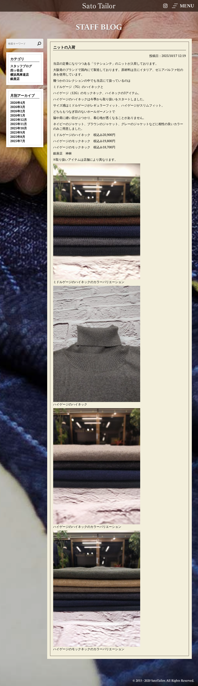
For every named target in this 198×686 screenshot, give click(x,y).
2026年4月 (17, 102)
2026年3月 (17, 107)
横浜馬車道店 (19, 74)
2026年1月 (17, 115)
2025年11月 (18, 124)
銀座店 (15, 79)
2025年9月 (17, 132)
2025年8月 (17, 137)
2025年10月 (18, 128)
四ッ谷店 (16, 70)
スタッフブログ (21, 66)
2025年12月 (18, 120)
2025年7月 (17, 141)
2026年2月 (17, 111)
